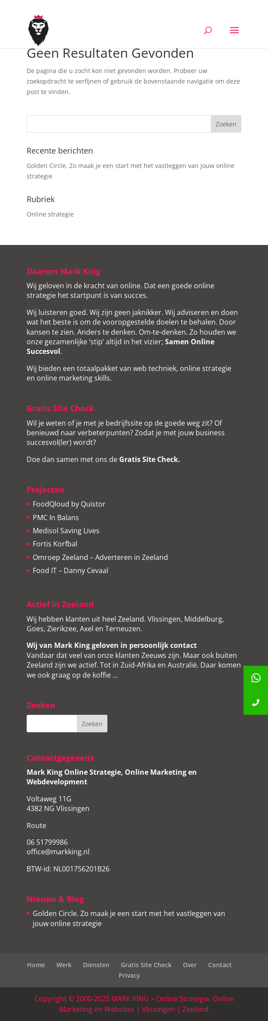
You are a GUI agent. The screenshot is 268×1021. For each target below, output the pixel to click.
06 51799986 (47, 842)
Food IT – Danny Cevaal (70, 570)
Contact (220, 965)
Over (190, 965)
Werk (64, 965)
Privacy (129, 975)
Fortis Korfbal (55, 544)
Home (36, 965)
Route (36, 825)
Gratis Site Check (148, 459)
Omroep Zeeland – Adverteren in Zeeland (100, 557)
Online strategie (50, 214)
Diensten (96, 965)
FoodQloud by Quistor (69, 504)
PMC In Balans (56, 517)
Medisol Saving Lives (66, 530)
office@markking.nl (58, 852)
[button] (256, 702)
